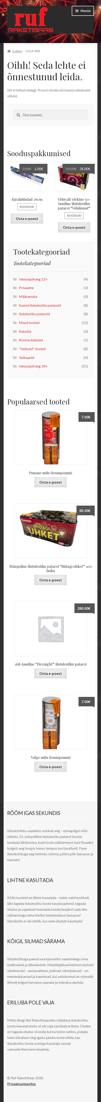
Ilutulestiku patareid (34, 314)
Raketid (25, 331)
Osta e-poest (27, 218)
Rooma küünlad (31, 340)
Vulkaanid (26, 357)
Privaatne (26, 287)
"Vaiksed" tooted (32, 349)
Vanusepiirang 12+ (33, 279)
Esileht (17, 51)
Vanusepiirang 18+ (33, 366)
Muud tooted (29, 322)
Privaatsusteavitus (21, 1083)
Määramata (28, 296)
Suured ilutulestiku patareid (40, 305)
